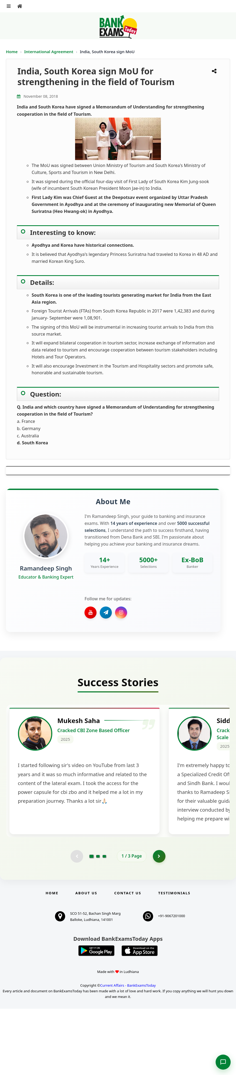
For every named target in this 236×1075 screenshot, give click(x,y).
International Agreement (49, 51)
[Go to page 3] (104, 922)
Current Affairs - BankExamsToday (128, 1051)
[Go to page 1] (91, 922)
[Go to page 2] (98, 922)
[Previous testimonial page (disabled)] (76, 922)
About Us (86, 959)
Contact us (127, 959)
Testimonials (174, 959)
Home (12, 51)
